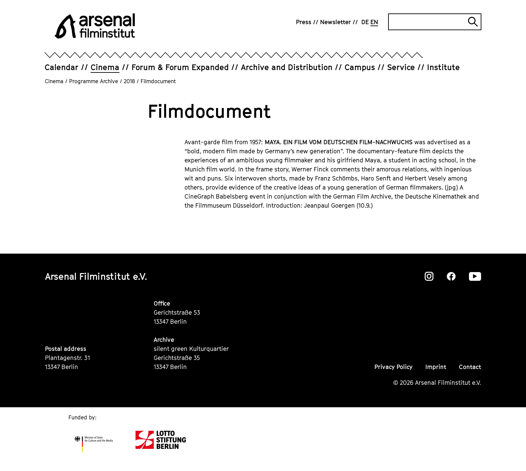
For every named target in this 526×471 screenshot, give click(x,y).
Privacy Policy (393, 366)
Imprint (435, 366)
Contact (470, 366)
